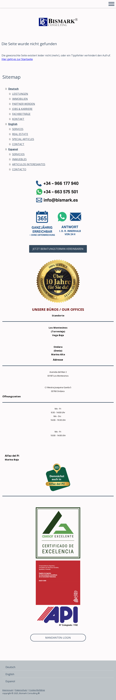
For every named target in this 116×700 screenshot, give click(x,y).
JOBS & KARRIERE (22, 109)
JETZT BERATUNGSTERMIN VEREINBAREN (58, 249)
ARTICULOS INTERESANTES (28, 164)
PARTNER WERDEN (23, 104)
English (12, 124)
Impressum (7, 690)
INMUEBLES (19, 159)
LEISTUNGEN (20, 94)
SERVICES (17, 129)
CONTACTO (19, 169)
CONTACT (18, 144)
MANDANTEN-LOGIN (58, 637)
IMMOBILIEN (20, 99)
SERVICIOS (18, 154)
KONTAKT (18, 119)
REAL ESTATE (20, 134)
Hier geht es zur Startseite (17, 59)
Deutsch (13, 89)
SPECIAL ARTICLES (23, 139)
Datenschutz (21, 690)
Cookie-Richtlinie (37, 690)
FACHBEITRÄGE (21, 114)
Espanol (13, 149)
